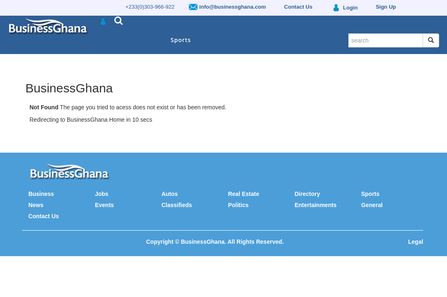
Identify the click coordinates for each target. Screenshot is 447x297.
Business (41, 194)
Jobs (102, 194)
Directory (307, 194)
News (36, 205)
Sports (180, 40)
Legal (415, 241)
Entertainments (316, 205)
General (372, 205)
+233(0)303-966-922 (150, 7)
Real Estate (243, 194)
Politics (238, 205)
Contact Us (43, 216)
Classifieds (176, 205)
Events (104, 205)
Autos (169, 194)
